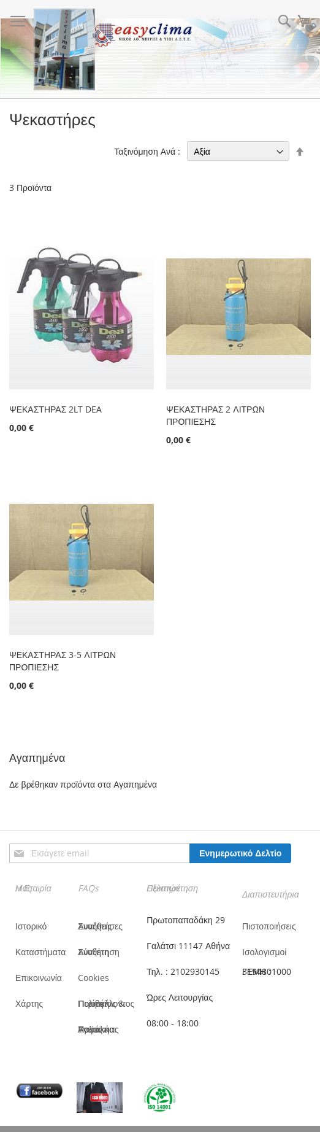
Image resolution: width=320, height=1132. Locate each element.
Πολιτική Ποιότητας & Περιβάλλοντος (106, 1003)
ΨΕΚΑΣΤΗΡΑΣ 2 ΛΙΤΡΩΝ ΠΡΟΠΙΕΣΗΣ (215, 415)
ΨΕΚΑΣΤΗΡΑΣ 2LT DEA (55, 409)
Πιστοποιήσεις (269, 926)
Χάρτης (29, 1003)
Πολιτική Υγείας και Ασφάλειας (98, 1029)
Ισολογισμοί (264, 952)
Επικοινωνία (38, 977)
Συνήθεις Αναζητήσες (100, 926)
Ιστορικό (31, 926)
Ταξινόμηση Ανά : (147, 151)
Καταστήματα (40, 952)
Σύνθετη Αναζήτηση (99, 952)
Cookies (93, 977)
